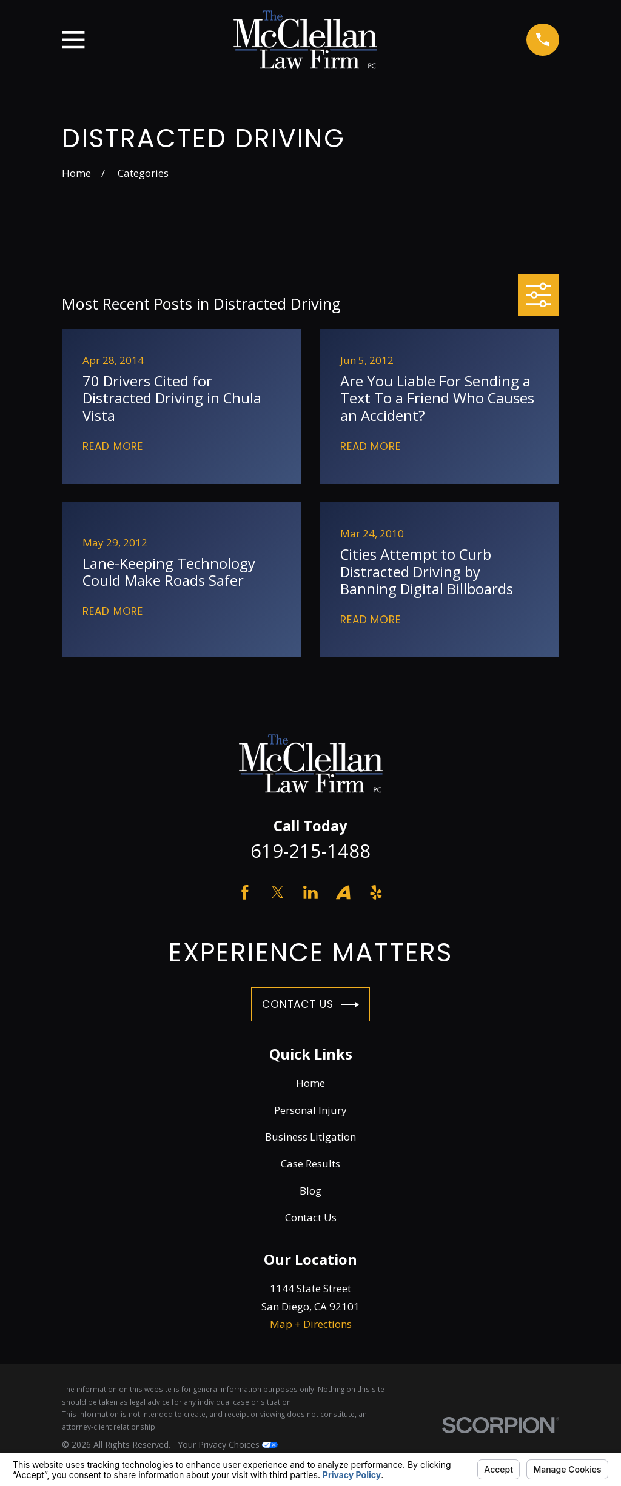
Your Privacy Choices (228, 1444)
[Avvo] (343, 892)
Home (310, 1083)
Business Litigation (310, 1137)
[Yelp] (376, 892)
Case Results (310, 1163)
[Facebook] (245, 892)
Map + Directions (311, 1324)
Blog (310, 1191)
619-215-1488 (310, 850)
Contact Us (310, 1004)
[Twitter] (277, 892)
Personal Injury (310, 1110)
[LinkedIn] (310, 892)
